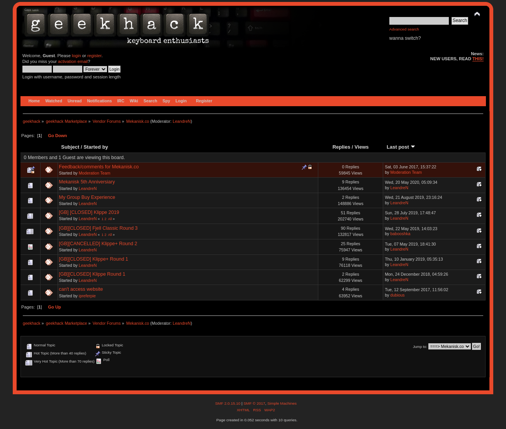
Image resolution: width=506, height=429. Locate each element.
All (110, 219)
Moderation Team (94, 173)
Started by (95, 147)
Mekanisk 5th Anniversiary (87, 182)
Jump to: (420, 346)
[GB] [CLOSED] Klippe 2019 (89, 212)
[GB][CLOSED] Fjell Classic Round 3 (98, 228)
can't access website (81, 289)
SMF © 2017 (254, 403)
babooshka (401, 233)
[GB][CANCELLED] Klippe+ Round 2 (98, 243)
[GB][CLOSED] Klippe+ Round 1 (93, 259)
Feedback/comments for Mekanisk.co (99, 167)
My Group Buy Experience (87, 197)
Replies (341, 147)
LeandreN (182, 121)
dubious (398, 295)
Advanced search (404, 29)
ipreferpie (87, 295)
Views (362, 147)
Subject (70, 147)
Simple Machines (282, 403)
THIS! (478, 58)
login (76, 55)
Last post (401, 147)
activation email (73, 61)
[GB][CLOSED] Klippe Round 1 (92, 274)
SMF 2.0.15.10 (228, 403)
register (94, 55)
